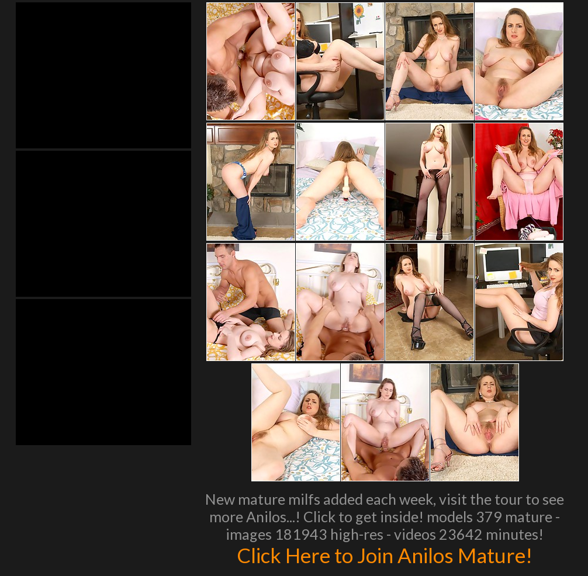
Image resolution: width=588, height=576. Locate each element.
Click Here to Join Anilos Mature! (384, 555)
